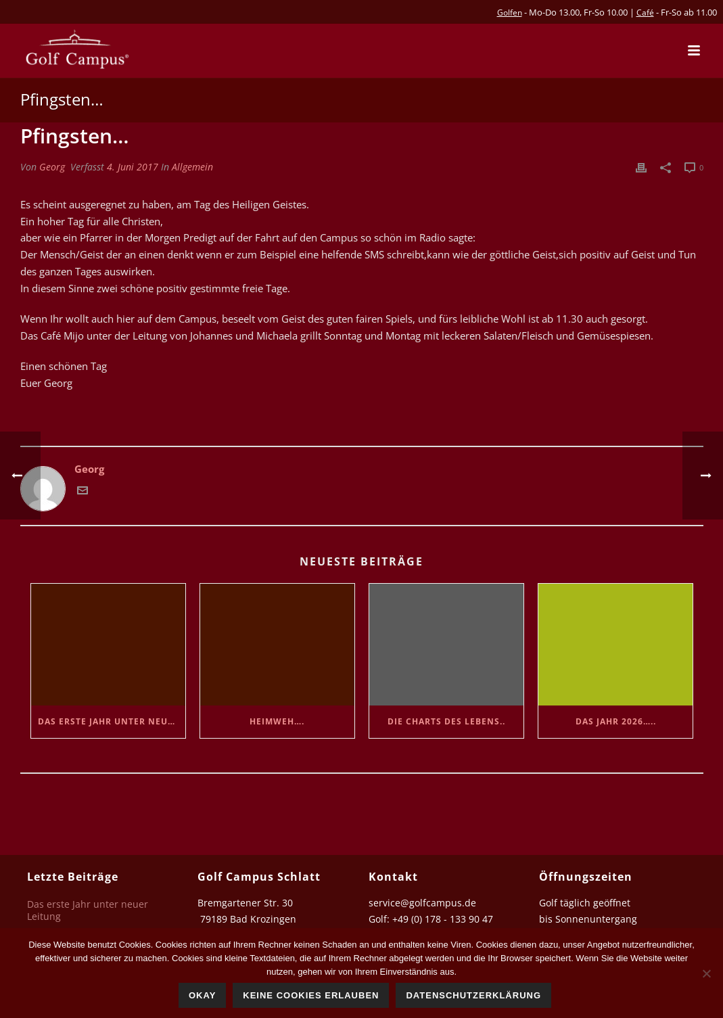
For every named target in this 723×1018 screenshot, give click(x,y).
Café (645, 12)
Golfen (509, 12)
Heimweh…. (277, 721)
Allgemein (192, 166)
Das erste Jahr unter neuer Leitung (111, 721)
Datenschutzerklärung (473, 995)
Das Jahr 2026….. (616, 721)
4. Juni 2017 (132, 166)
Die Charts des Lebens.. (446, 721)
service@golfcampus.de (422, 902)
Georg (52, 166)
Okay (202, 995)
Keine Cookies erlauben (311, 995)
